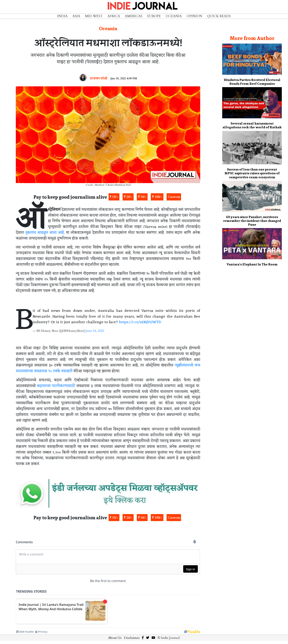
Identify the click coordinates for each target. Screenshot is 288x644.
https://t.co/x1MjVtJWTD (140, 322)
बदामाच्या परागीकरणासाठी (56, 386)
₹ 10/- (114, 197)
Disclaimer (132, 638)
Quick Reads (219, 16)
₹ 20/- (128, 197)
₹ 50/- (142, 197)
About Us (115, 638)
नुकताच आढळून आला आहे (44, 232)
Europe (154, 16)
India (62, 16)
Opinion (194, 16)
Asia (76, 16)
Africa (113, 16)
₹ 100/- (157, 197)
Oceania (174, 16)
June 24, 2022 (94, 331)
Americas (133, 16)
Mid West (94, 16)
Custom (174, 197)
